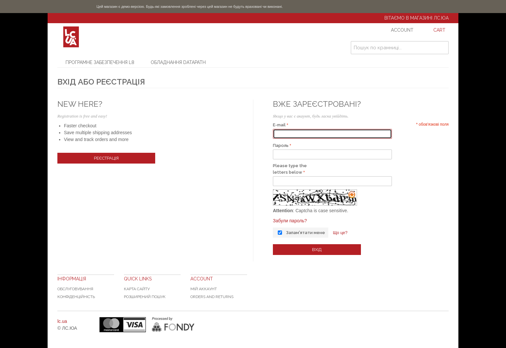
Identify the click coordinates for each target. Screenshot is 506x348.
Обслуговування (75, 289)
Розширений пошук (145, 296)
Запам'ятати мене (305, 232)
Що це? (340, 232)
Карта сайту (137, 289)
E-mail (279, 124)
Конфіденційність (76, 296)
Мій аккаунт (203, 289)
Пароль (281, 145)
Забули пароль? (290, 220)
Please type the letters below (290, 169)
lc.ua (62, 321)
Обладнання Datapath (178, 62)
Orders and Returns (211, 296)
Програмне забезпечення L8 (100, 62)
